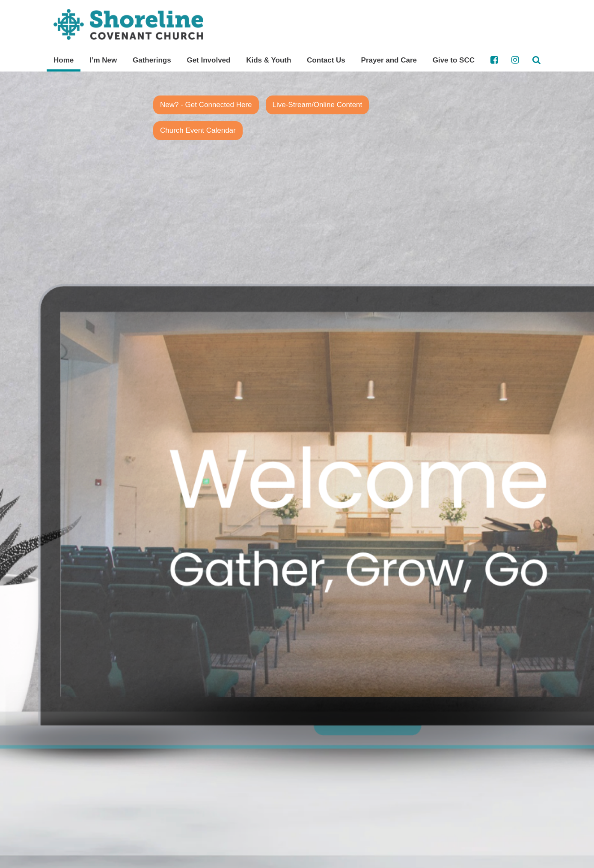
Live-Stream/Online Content (317, 105)
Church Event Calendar (198, 130)
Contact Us (326, 60)
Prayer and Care (389, 60)
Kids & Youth (268, 60)
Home (63, 60)
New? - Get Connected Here (206, 105)
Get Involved (208, 60)
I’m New (103, 60)
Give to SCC (454, 60)
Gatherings (152, 60)
